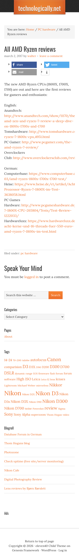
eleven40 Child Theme (51, 546)
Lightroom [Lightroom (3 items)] (10, 385)
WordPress (48, 550)
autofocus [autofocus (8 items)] (38, 360)
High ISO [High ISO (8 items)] (23, 379)
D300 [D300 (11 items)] (54, 366)
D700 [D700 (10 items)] (65, 366)
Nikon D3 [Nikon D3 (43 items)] (47, 393)
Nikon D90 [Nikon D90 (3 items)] (35, 401)
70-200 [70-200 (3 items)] (17, 360)
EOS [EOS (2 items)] (35, 373)
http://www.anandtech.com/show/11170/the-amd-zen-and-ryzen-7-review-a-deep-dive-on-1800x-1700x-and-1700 (40, 121)
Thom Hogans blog (17, 443)
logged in (31, 277)
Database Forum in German (23, 434)
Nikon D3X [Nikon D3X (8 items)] (19, 401)
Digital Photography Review (23, 479)
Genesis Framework (25, 550)
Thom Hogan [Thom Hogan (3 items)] (54, 414)
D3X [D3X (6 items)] (32, 367)
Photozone (11, 452)
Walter (32, 56)
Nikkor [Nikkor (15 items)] (55, 384)
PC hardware (29, 253)
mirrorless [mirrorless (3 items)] (42, 385)
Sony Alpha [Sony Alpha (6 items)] (22, 414)
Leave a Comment (51, 56)
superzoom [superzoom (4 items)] (38, 414)
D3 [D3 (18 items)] (25, 366)
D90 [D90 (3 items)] (38, 367)
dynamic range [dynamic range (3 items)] (24, 373)
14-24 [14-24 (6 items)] (8, 360)
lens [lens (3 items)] (52, 379)
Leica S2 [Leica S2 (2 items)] (45, 379)
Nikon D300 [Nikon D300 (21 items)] (55, 401)
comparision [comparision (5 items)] (13, 367)
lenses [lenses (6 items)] (60, 379)
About (8, 336)
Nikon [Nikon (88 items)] (12, 393)
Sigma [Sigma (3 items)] (61, 408)
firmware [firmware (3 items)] (43, 373)
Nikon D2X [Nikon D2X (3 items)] (28, 394)
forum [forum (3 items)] (59, 373)
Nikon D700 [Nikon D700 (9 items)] (14, 408)
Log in (62, 550)
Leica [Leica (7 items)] (36, 379)
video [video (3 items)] (66, 414)
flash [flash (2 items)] (52, 373)
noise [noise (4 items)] (28, 408)
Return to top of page (39, 541)
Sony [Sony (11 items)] (8, 414)
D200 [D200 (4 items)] (45, 367)
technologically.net (39, 8)
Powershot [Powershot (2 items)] (38, 408)
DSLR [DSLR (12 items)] (9, 372)
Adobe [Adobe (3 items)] (26, 360)
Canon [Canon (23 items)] (54, 359)
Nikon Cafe (11, 470)
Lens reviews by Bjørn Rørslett (25, 488)
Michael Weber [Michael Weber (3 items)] (26, 385)
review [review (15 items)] (51, 408)
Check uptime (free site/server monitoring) (33, 461)
